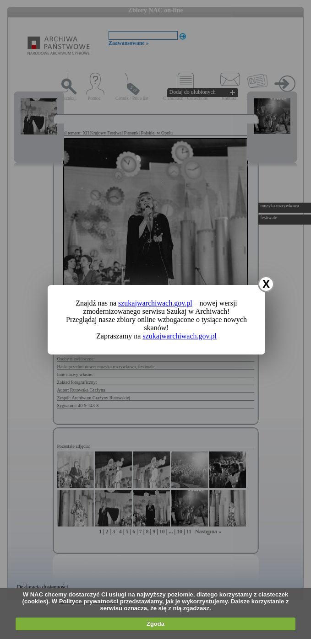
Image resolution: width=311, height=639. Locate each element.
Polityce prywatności (88, 601)
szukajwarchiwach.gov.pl (155, 303)
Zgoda (155, 623)
